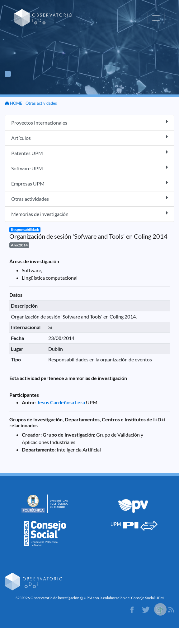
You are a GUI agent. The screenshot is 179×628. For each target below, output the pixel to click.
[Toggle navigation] (156, 18)
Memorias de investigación (89, 213)
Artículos (89, 137)
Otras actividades (41, 103)
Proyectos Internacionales (89, 122)
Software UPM (89, 168)
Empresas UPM (89, 183)
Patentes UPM (89, 152)
